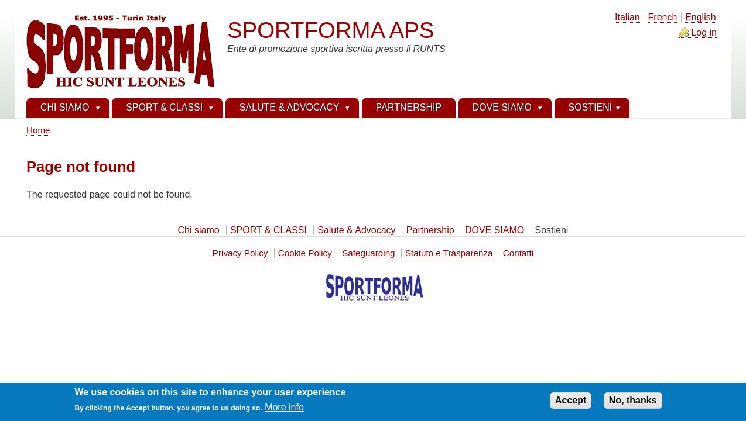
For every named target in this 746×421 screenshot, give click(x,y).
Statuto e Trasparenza (448, 253)
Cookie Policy (305, 253)
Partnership (430, 230)
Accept (570, 404)
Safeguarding (368, 253)
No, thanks (633, 404)
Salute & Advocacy (356, 230)
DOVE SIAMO (494, 230)
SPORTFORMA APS (330, 30)
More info (284, 411)
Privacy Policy (240, 253)
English (700, 17)
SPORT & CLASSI (268, 230)
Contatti (518, 253)
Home (38, 130)
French (662, 17)
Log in (704, 32)
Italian (627, 17)
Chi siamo (199, 230)
